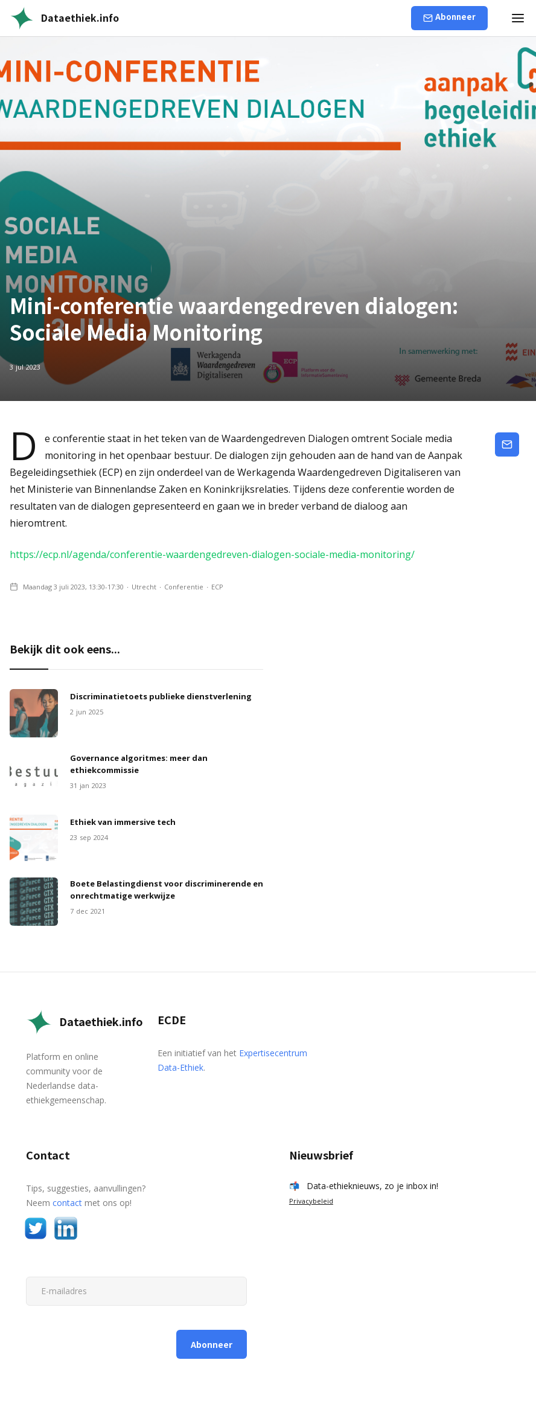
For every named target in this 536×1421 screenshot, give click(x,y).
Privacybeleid (311, 1200)
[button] (518, 18)
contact (67, 1202)
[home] (64, 18)
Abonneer (455, 16)
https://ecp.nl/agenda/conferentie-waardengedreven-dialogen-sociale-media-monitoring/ (212, 554)
